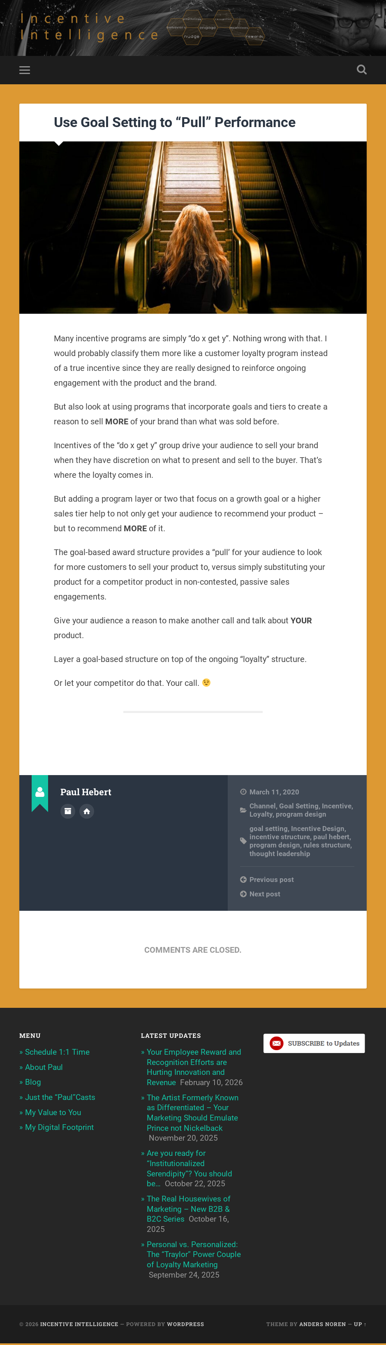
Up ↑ (360, 1325)
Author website (86, 812)
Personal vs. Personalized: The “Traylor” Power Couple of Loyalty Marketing (194, 1256)
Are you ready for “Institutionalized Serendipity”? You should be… (189, 1170)
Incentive (336, 807)
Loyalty (261, 816)
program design (301, 816)
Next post (265, 895)
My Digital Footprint (59, 1129)
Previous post (272, 881)
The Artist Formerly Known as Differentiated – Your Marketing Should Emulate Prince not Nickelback (192, 1114)
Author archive (67, 812)
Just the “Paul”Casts (60, 1099)
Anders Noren (322, 1325)
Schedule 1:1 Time (57, 1053)
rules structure (326, 847)
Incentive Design (317, 830)
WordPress (185, 1325)
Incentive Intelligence (79, 1325)
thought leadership (280, 855)
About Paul (44, 1069)
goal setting (269, 830)
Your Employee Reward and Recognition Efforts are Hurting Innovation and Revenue (194, 1069)
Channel (263, 807)
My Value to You (53, 1114)
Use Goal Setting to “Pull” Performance (175, 124)
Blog (33, 1083)
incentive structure (280, 838)
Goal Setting (299, 807)
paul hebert (331, 838)
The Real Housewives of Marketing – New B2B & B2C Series (189, 1210)
